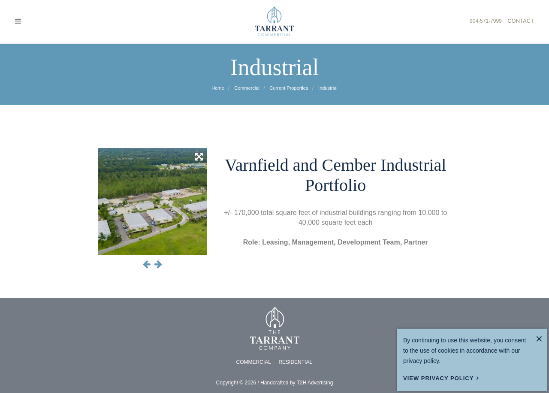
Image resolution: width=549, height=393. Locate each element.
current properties (288, 88)
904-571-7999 (486, 21)
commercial (246, 88)
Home (217, 88)
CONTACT (520, 21)
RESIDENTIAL (295, 362)
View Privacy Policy (438, 378)
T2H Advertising (315, 383)
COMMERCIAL (253, 362)
